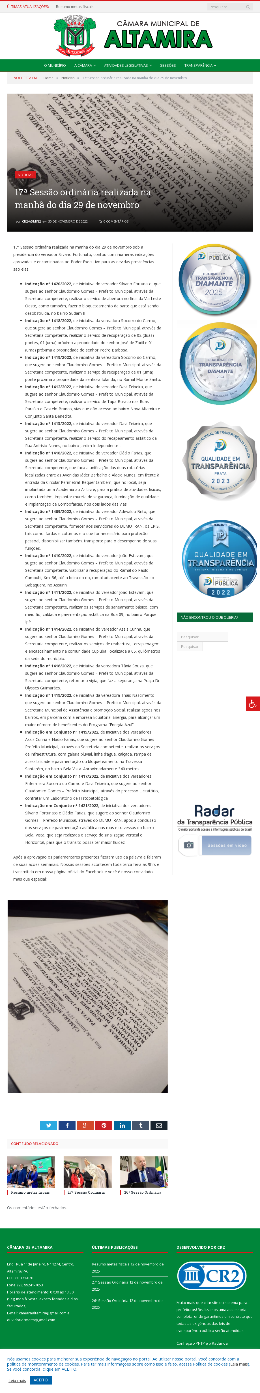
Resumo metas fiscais (75, 6)
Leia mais (239, 1364)
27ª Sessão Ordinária (86, 1192)
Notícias (25, 174)
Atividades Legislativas (126, 65)
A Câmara (83, 65)
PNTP (200, 1343)
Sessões (168, 65)
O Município (55, 65)
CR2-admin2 (31, 221)
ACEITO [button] (41, 1380)
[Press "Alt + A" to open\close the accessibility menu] (253, 703)
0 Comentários (113, 221)
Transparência (198, 65)
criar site (211, 1302)
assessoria (236, 1309)
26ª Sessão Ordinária (142, 1192)
